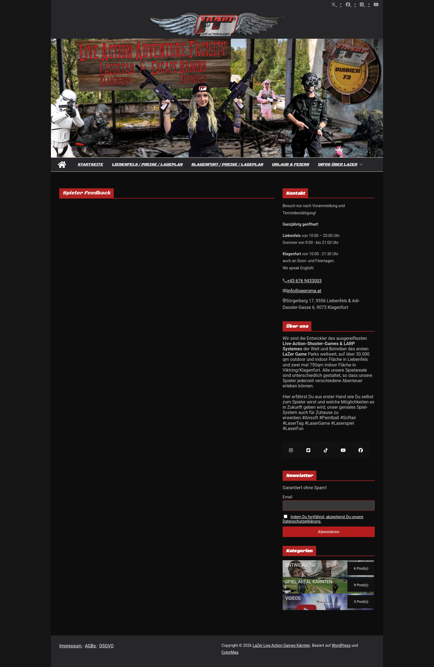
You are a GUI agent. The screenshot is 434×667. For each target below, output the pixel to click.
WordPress (341, 645)
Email (287, 497)
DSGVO (106, 645)
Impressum (70, 645)
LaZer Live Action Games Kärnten (281, 645)
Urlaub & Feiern (290, 164)
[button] (360, 164)
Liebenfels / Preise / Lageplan (147, 164)
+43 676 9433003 (304, 280)
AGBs (91, 645)
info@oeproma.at (304, 290)
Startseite (90, 164)
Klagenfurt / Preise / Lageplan (227, 164)
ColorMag (229, 652)
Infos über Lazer (337, 164)
